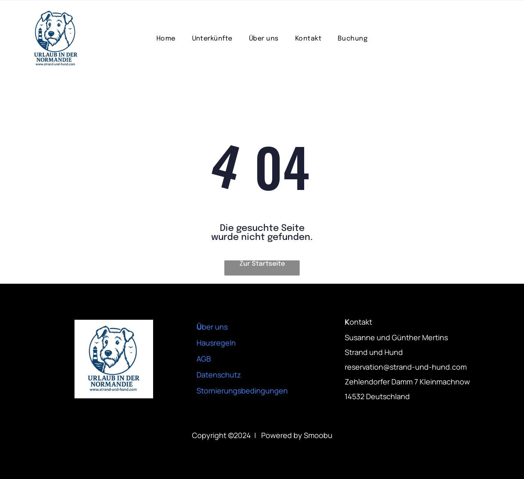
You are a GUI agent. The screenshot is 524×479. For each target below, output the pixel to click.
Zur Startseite (262, 263)
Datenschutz (218, 375)
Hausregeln (216, 343)
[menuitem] (166, 38)
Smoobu (318, 435)
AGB (203, 359)
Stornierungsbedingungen (242, 390)
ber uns (215, 327)
